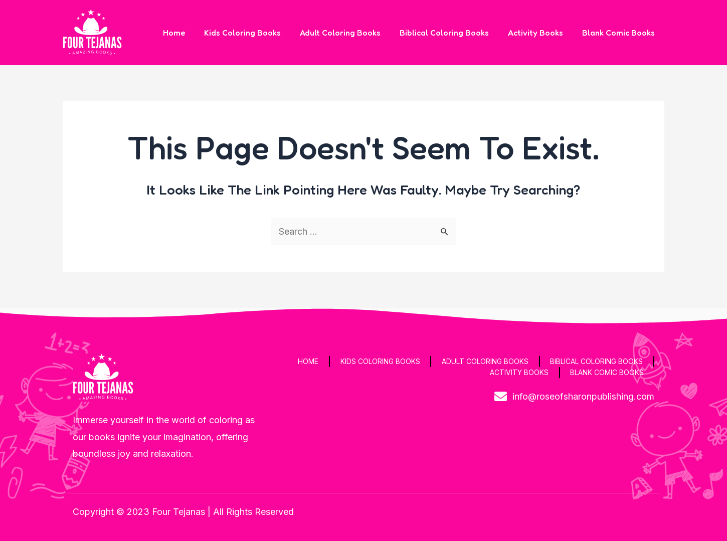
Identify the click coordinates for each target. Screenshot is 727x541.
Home (190, 33)
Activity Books (540, 33)
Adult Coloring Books (350, 33)
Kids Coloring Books (256, 33)
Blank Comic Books (620, 33)
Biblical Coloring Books (451, 33)
